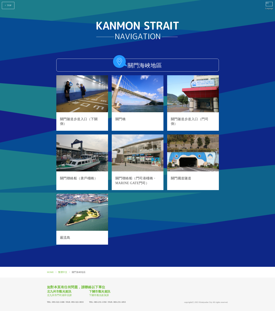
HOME (50, 272)
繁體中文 (62, 272)
